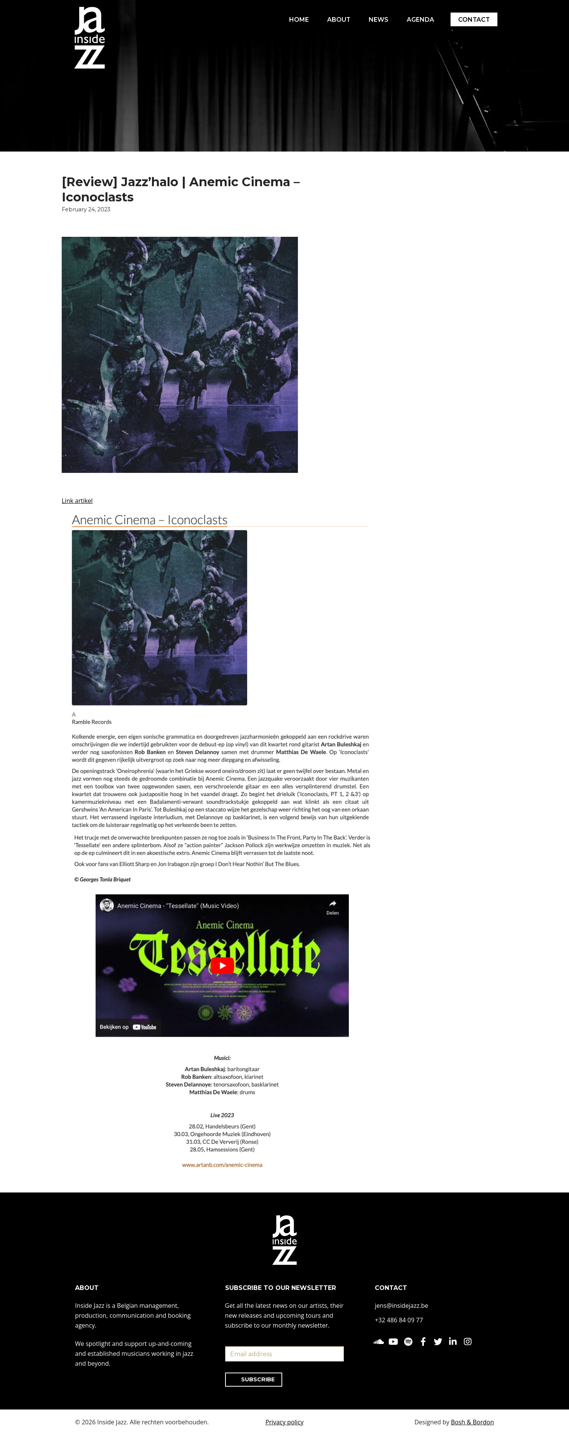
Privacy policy (284, 1422)
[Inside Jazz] (89, 38)
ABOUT (338, 19)
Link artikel (77, 501)
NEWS (378, 19)
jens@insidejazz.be (401, 1306)
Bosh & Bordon (472, 1422)
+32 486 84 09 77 (399, 1320)
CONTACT (473, 19)
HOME (298, 19)
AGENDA (419, 19)
